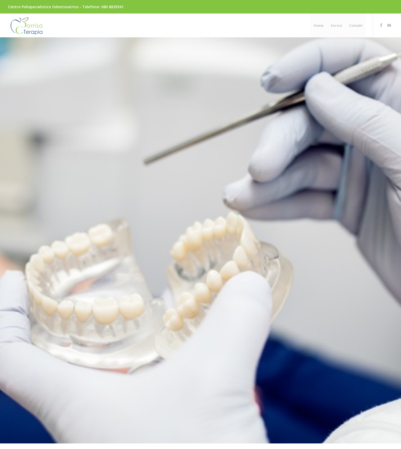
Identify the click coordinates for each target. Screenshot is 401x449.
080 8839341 (112, 6)
